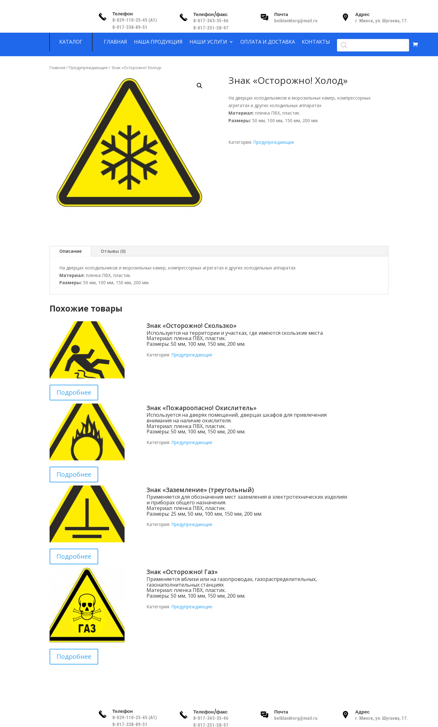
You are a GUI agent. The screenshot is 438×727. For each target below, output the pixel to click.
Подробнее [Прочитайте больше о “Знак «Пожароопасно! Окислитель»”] (73, 474)
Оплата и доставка (267, 42)
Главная (115, 42)
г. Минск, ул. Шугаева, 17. (381, 21)
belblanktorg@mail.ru (296, 21)
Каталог (71, 42)
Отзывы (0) (113, 251)
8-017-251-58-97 (210, 28)
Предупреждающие (88, 67)
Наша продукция (158, 42)
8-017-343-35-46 (211, 21)
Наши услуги (208, 42)
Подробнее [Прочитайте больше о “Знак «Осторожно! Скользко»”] (73, 392)
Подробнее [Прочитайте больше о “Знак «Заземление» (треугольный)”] (73, 556)
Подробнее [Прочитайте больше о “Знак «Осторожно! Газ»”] (73, 656)
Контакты (316, 42)
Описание (70, 251)
